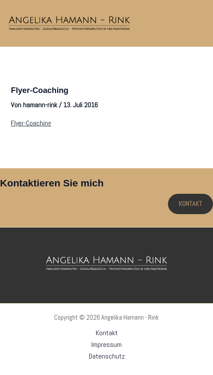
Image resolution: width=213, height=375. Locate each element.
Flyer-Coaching (31, 123)
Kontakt (107, 332)
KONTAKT (190, 203)
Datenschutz (107, 356)
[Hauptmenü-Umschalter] (194, 23)
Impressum (106, 344)
